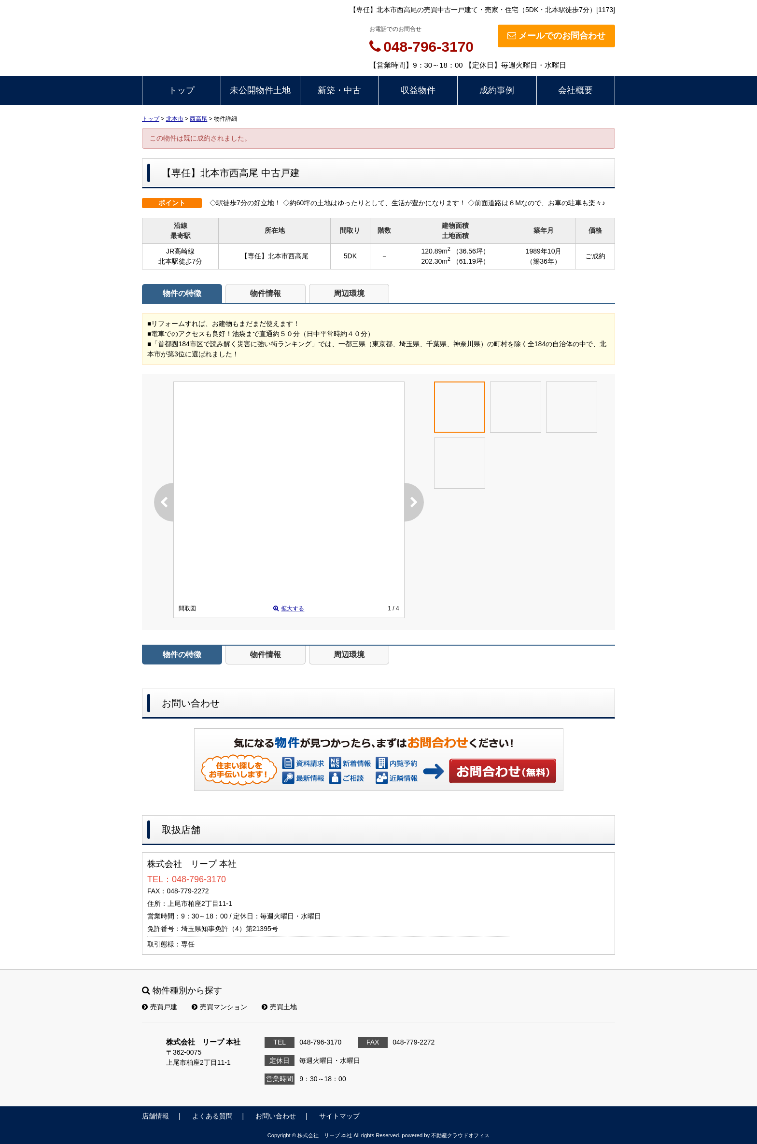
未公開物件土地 (260, 90)
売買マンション (219, 1007)
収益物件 (418, 90)
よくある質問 (212, 1116)
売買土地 (279, 1007)
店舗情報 (155, 1116)
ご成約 (595, 256)
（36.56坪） (471, 251)
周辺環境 (349, 293)
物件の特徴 (182, 293)
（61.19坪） (471, 261)
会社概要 (575, 90)
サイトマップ (339, 1116)
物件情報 (265, 293)
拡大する (288, 608)
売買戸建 (159, 1007)
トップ (181, 90)
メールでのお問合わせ (556, 36)
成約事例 (496, 90)
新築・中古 (339, 90)
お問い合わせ (503, 771)
